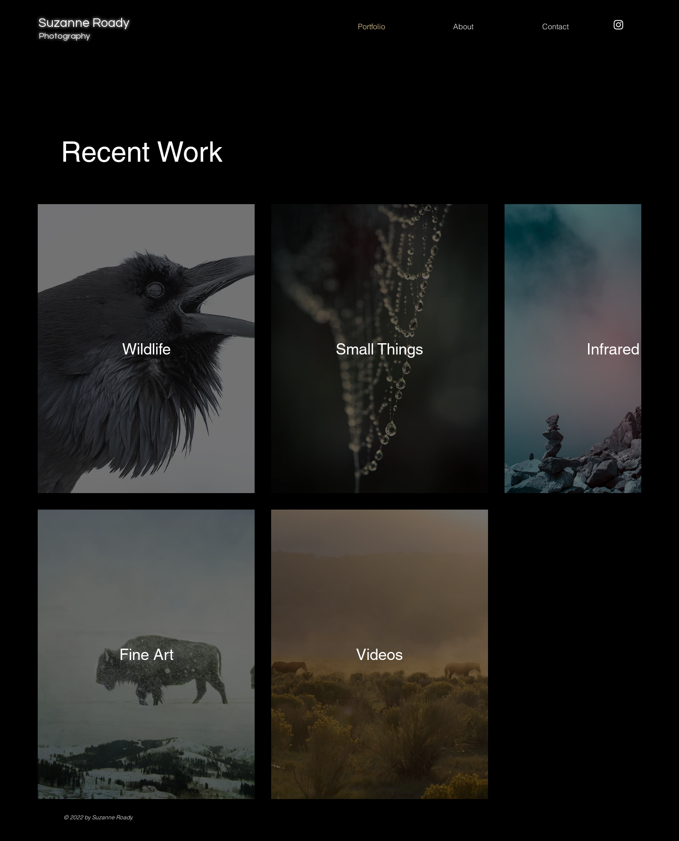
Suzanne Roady (84, 28)
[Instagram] (618, 24)
